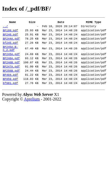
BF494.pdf (10, 85)
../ (5, 27)
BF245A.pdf (11, 61)
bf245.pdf (10, 47)
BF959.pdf (10, 90)
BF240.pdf (10, 37)
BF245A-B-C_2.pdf (10, 54)
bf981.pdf (10, 95)
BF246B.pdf (11, 71)
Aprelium (32, 111)
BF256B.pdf (11, 80)
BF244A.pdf (11, 42)
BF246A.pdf (11, 66)
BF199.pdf (10, 32)
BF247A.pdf (11, 76)
